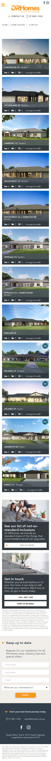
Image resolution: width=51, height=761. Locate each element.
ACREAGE (33, 25)
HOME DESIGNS (18, 25)
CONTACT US (17, 16)
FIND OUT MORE (27, 545)
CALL (25, 597)
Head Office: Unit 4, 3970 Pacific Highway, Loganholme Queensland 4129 (25, 736)
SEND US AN (25, 604)
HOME (5, 25)
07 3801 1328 (35, 16)
